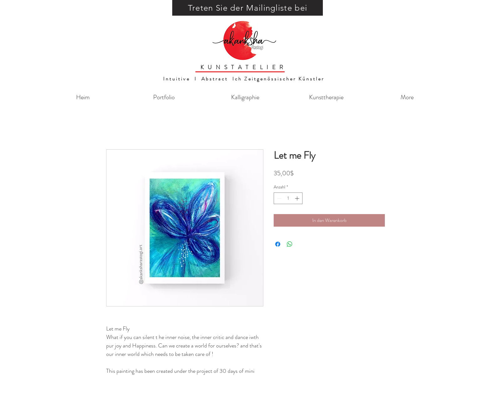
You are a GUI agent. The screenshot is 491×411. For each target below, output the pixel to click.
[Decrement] (278, 198)
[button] (247, 8)
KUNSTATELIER (243, 67)
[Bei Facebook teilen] (278, 244)
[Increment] (298, 198)
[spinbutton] (288, 198)
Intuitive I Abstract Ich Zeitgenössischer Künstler (243, 78)
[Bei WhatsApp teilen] (289, 244)
